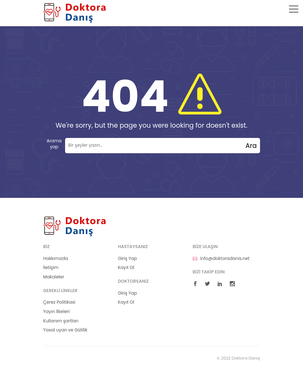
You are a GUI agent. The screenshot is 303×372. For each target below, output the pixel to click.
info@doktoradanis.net (221, 259)
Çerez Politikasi (59, 302)
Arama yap (54, 144)
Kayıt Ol (126, 268)
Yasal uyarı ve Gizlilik (65, 330)
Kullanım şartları (60, 321)
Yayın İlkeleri (56, 312)
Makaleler (53, 277)
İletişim (51, 268)
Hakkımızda (55, 259)
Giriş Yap (127, 259)
